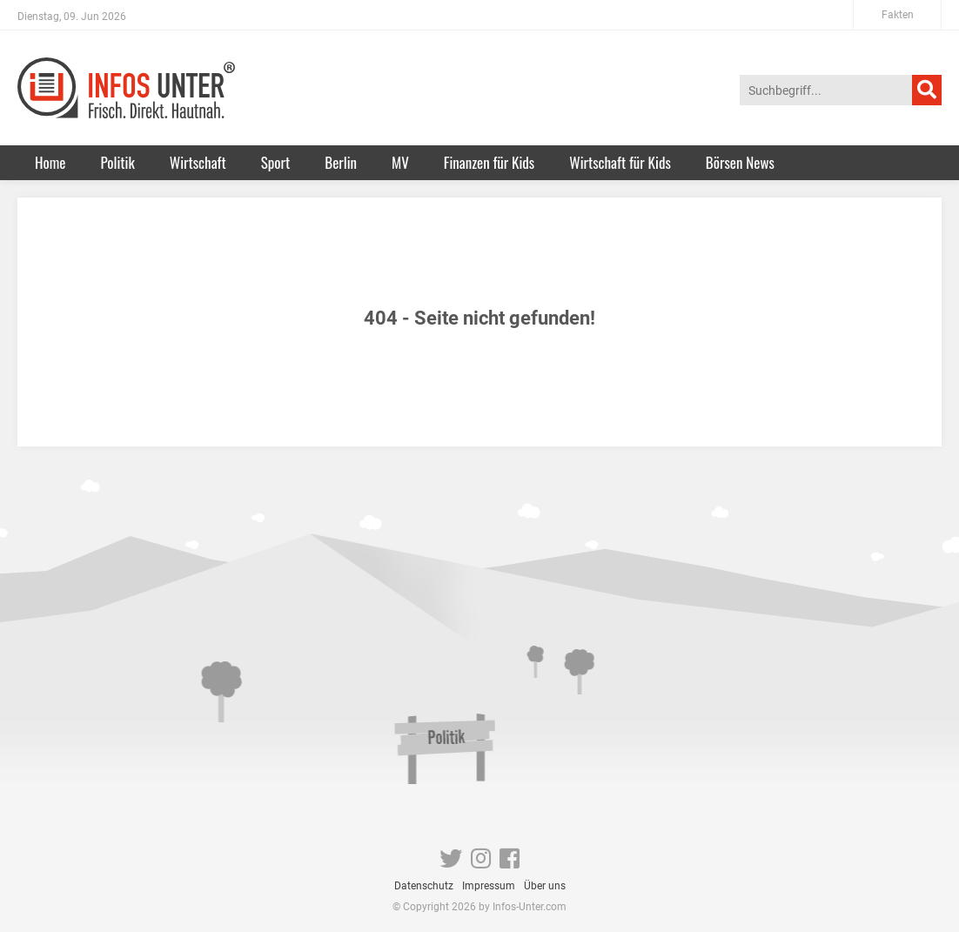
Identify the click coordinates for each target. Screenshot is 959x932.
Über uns (545, 886)
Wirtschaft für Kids (620, 162)
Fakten (898, 15)
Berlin (341, 162)
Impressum (488, 886)
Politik (117, 162)
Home (50, 162)
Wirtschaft (198, 162)
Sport (276, 162)
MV (400, 162)
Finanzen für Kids (489, 162)
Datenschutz (423, 886)
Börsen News (740, 162)
